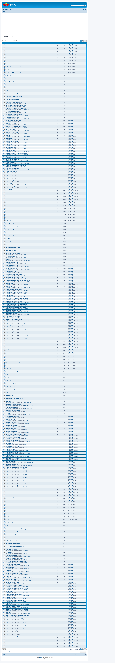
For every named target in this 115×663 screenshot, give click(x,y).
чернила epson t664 (11, 525)
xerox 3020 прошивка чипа (12, 422)
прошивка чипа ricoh (11, 232)
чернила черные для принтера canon (15, 177)
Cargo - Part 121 (27, 356)
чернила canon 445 (10, 286)
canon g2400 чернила (11, 81)
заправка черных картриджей (13, 253)
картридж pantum (10, 162)
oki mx (7, 87)
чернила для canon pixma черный (14, 102)
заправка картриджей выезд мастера (15, 84)
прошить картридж (10, 389)
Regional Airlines (27, 432)
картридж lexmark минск (12, 238)
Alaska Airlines (25, 115)
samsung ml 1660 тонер (11, 244)
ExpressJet (25, 148)
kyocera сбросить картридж (13, 316)
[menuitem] (9, 9)
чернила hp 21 (9, 603)
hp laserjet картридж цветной (13, 111)
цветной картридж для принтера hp (14, 217)
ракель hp (8, 210)
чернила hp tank (10, 90)
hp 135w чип (9, 413)
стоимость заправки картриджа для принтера (17, 588)
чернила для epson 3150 (12, 75)
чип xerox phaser (10, 513)
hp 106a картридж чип (11, 256)
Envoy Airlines (26, 151)
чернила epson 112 (10, 419)
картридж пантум (10, 591)
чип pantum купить (10, 597)
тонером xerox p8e (10, 229)
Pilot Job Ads (26, 393)
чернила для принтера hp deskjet (14, 500)
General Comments (26, 118)
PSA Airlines (25, 57)
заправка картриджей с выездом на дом (16, 585)
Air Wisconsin (25, 85)
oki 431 (8, 259)
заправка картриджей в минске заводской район (17, 615)
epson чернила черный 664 (12, 241)
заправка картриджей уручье (13, 473)
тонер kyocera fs (10, 69)
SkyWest (24, 51)
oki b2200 (8, 576)
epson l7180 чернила (11, 189)
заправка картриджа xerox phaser (14, 114)
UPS (24, 45)
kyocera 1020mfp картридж (12, 168)
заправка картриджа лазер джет (14, 437)
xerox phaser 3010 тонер (12, 425)
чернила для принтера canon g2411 (14, 368)
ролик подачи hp (10, 198)
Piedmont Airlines (26, 60)
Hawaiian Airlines (26, 100)
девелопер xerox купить (12, 328)
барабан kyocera (10, 395)
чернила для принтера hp (12, 636)
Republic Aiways (26, 54)
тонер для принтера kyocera (13, 543)
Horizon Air (25, 142)
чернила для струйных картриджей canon (16, 108)
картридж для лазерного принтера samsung (16, 304)
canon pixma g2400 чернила (12, 416)
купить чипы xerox (10, 129)
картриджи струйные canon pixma (14, 558)
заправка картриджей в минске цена (15, 600)
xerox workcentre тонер (11, 63)
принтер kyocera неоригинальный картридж (16, 325)
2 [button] (82, 40)
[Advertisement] (44, 23)
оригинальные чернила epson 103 (14, 398)
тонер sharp (9, 138)
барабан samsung (10, 295)
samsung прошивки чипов (12, 141)
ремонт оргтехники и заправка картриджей (16, 153)
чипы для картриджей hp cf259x (14, 452)
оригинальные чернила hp (12, 352)
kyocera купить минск (11, 549)
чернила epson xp (10, 479)
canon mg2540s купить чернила (13, 564)
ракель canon (9, 627)
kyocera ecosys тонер (11, 44)
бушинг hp (8, 612)
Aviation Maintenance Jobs (28, 347)
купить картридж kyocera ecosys (14, 383)
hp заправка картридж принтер (13, 476)
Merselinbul (9, 45)
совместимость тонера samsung (14, 301)
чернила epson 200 (10, 144)
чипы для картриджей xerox (13, 630)
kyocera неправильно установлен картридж (16, 307)
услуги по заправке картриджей (13, 362)
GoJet (24, 145)
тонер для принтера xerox (12, 346)
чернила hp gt (9, 639)
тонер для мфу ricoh (11, 147)
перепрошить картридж (12, 407)
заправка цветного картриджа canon (15, 494)
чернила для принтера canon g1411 (14, 59)
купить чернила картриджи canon (14, 645)
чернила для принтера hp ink (13, 485)
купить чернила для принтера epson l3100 (16, 165)
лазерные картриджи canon (13, 117)
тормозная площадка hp (12, 464)
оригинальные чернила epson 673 (14, 506)
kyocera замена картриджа (12, 192)
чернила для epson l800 (12, 132)
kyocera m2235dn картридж (12, 47)
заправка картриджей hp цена (13, 93)
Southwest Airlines (26, 94)
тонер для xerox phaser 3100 (13, 247)
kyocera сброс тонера (11, 431)
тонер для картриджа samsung (13, 72)
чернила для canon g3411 (12, 220)
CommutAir (25, 82)
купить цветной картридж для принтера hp (16, 497)
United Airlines (25, 88)
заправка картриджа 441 (12, 365)
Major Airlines (26, 399)
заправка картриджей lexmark (13, 322)
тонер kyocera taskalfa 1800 (12, 159)
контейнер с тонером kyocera (13, 624)
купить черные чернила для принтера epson (17, 298)
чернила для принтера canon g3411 (14, 618)
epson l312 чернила (11, 250)
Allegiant (24, 112)
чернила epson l (10, 201)
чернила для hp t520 (11, 123)
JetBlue (24, 97)
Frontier (24, 103)
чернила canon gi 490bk (12, 392)
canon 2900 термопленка (12, 355)
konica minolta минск (11, 195)
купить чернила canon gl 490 (13, 226)
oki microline (9, 358)
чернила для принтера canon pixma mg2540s (17, 470)
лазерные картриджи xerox (12, 340)
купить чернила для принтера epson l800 (16, 561)
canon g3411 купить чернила (13, 621)
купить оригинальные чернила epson (15, 546)
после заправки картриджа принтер (14, 289)
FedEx (24, 48)
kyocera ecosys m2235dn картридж (14, 277)
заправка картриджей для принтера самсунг (16, 488)
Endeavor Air (25, 154)
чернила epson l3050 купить (13, 482)
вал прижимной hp (10, 180)
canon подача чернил (11, 461)
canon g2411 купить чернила (13, 606)
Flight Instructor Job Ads (28, 350)
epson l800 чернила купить (12, 458)
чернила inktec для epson (12, 374)
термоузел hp (9, 443)
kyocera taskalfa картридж (12, 99)
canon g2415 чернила (11, 223)
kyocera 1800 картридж (11, 183)
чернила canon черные (11, 579)
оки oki (8, 214)
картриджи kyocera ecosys (12, 582)
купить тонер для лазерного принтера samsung (17, 204)
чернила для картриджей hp (13, 540)
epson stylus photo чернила (12, 265)
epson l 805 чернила (11, 537)
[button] (86, 41)
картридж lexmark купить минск (13, 120)
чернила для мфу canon (12, 386)
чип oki (8, 135)
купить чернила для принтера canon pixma (16, 467)
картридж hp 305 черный (12, 171)
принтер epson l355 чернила (13, 186)
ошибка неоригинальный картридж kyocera (16, 349)
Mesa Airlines (25, 139)
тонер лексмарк (10, 567)
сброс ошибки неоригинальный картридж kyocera (18, 280)
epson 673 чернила (10, 283)
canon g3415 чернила (11, 235)
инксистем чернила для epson (13, 50)
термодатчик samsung (11, 313)
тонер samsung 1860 (11, 519)
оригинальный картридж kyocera (14, 207)
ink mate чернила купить (12, 534)
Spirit (24, 91)
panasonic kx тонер (10, 150)
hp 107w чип (9, 156)
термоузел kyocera (10, 174)
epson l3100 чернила (11, 53)
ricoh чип (8, 570)
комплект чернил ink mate (12, 510)
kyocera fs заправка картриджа (13, 78)
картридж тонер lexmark (12, 491)
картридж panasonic (11, 56)
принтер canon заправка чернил (14, 319)
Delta (24, 106)
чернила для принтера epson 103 (14, 337)
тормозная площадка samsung (13, 310)
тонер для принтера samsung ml (14, 516)
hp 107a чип (9, 552)
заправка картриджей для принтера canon (16, 105)
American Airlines (26, 109)
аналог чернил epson (11, 343)
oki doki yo (8, 401)
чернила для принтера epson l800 (14, 96)
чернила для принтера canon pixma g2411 (16, 66)
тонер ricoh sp (9, 522)
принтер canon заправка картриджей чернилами (17, 609)
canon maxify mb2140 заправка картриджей (16, 292)
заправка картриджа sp (11, 503)
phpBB (40, 657)
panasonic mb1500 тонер (12, 262)
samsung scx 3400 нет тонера (13, 440)
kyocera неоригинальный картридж (14, 274)
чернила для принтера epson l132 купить (16, 126)
